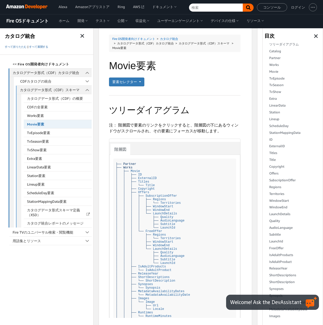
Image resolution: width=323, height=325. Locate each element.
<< (41, 64)
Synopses (145, 284)
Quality (166, 217)
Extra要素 (34, 158)
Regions (159, 199)
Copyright (146, 189)
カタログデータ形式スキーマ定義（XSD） (53, 212)
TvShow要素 (37, 150)
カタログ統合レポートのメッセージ (55, 223)
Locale (158, 309)
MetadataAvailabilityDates (161, 291)
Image (150, 302)
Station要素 (36, 175)
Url (155, 305)
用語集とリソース (52, 240)
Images (143, 298)
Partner (275, 58)
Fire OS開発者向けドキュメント (133, 39)
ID (140, 174)
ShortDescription (160, 281)
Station (274, 112)
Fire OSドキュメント (27, 20)
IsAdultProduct (159, 270)
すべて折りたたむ (16, 46)
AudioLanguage (172, 220)
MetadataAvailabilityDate (168, 295)
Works (274, 65)
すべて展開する (38, 46)
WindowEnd (161, 210)
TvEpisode (277, 78)
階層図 (120, 149)
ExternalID (147, 178)
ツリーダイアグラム (284, 44)
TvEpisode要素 (38, 133)
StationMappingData (285, 133)
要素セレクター (125, 82)
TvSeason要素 (38, 141)
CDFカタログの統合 (56, 81)
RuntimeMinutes (159, 316)
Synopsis (153, 288)
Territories (170, 203)
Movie (135, 171)
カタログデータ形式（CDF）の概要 (55, 98)
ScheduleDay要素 (40, 193)
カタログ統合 (169, 39)
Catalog (275, 51)
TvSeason (276, 85)
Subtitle (167, 224)
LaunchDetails (165, 213)
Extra (273, 99)
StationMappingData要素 (47, 201)
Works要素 (35, 115)
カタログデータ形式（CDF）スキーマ (56, 89)
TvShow (275, 92)
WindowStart (163, 206)
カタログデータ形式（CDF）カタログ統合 (52, 72)
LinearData (277, 105)
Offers (143, 192)
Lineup (274, 119)
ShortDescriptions (154, 277)
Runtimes (145, 312)
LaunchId (167, 228)
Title (150, 185)
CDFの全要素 (37, 107)
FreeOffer (154, 231)
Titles (143, 182)
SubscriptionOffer (161, 196)
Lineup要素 (36, 184)
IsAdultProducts (152, 266)
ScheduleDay (279, 126)
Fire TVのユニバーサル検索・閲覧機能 (52, 232)
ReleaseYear (148, 273)
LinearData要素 (39, 167)
